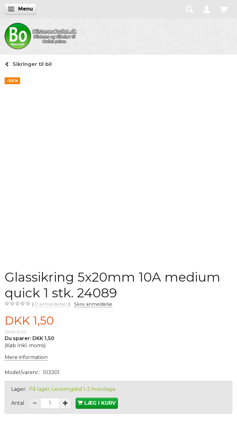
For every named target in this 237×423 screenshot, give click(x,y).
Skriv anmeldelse (93, 304)
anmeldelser (51, 304)
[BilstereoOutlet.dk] (42, 35)
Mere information (26, 357)
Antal (18, 403)
